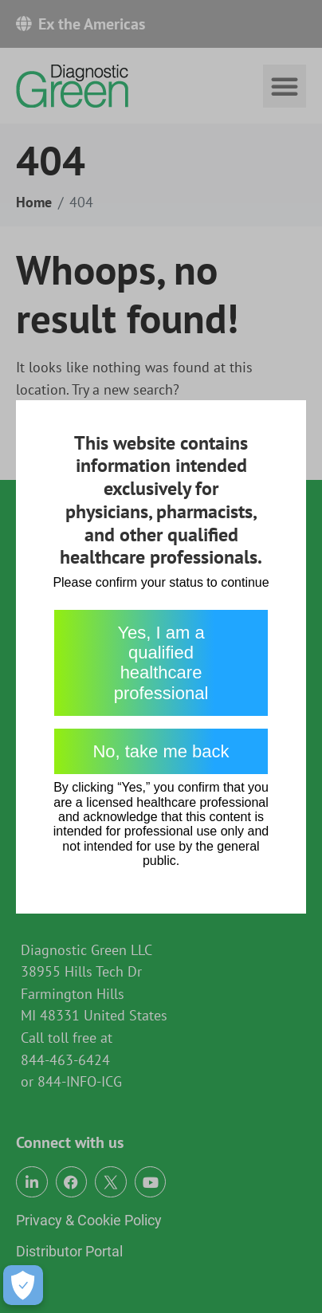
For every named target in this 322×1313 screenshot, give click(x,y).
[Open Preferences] (23, 1285)
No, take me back (160, 751)
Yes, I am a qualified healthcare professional (161, 663)
